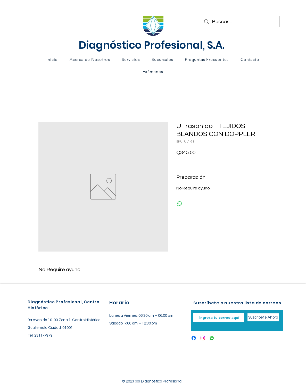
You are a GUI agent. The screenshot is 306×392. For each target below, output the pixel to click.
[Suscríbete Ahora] (263, 317)
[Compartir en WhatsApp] (180, 204)
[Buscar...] (240, 21)
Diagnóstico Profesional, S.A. (152, 45)
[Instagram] (203, 338)
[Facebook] (194, 338)
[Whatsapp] (212, 338)
